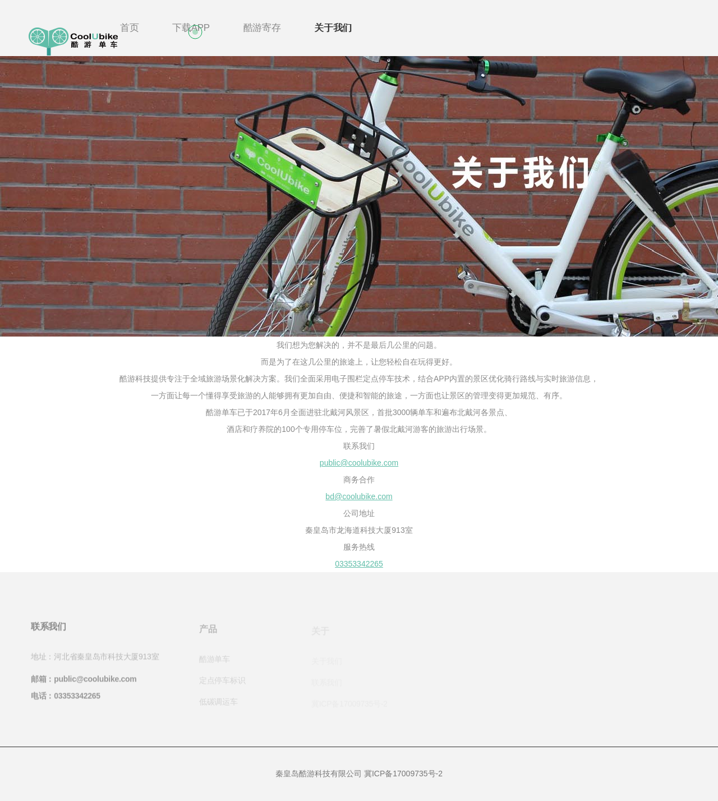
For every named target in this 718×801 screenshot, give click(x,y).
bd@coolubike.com (358, 496)
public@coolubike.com (359, 462)
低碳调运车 (218, 703)
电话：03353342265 (65, 698)
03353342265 (359, 563)
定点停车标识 (222, 682)
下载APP (190, 27)
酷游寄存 (262, 27)
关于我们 (333, 27)
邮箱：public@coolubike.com (83, 681)
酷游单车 (214, 661)
